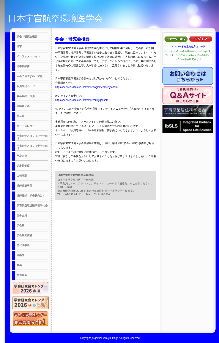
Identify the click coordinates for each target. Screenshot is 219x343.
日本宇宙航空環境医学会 (55, 18)
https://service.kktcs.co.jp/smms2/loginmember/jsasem (86, 87)
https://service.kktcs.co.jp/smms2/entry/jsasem (82, 100)
